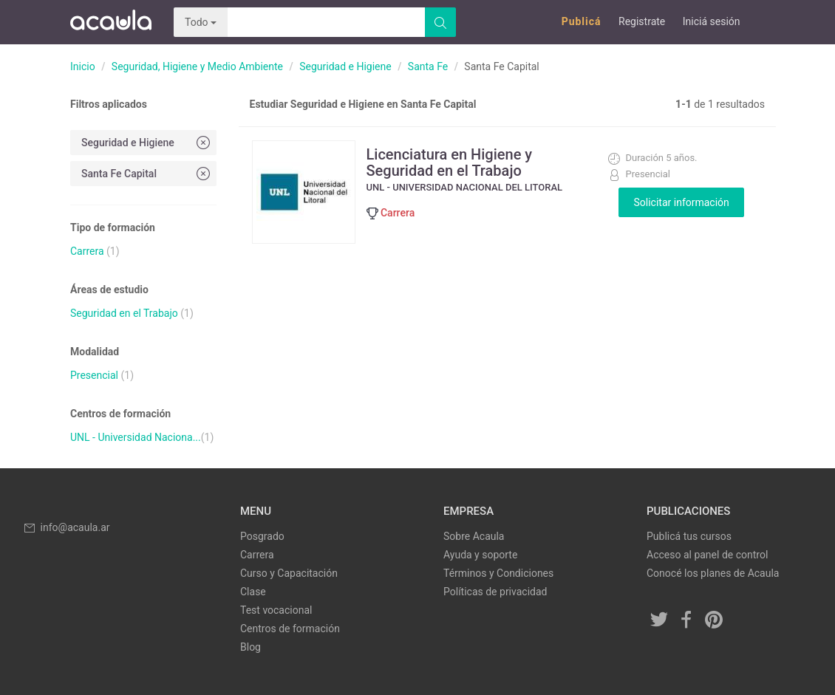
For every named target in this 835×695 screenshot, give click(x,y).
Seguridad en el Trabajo (124, 313)
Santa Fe (428, 66)
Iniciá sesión (711, 21)
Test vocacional (276, 610)
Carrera (87, 251)
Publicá (581, 21)
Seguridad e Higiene (345, 66)
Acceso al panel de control (707, 555)
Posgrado (262, 536)
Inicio (82, 66)
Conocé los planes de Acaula (713, 573)
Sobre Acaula (473, 536)
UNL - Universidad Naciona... (135, 437)
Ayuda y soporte (480, 555)
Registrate (641, 21)
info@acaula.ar (66, 527)
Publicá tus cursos (689, 536)
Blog (250, 647)
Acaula (110, 22)
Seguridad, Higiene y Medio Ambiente (197, 66)
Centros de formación (290, 628)
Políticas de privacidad (495, 592)
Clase (253, 592)
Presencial (94, 375)
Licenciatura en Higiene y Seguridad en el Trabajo (450, 162)
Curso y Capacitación (289, 573)
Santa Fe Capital (147, 173)
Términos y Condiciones (498, 573)
